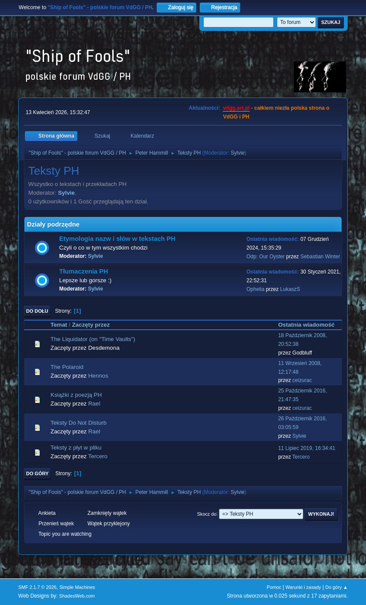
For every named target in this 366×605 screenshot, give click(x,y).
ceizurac (302, 380)
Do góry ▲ (337, 587)
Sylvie (238, 153)
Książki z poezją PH (76, 395)
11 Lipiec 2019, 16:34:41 (306, 448)
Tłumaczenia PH (83, 271)
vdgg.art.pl (236, 108)
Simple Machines (77, 587)
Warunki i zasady (303, 587)
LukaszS (290, 289)
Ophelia (255, 289)
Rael (94, 403)
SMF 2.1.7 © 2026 (37, 587)
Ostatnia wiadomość (306, 324)
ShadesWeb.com (77, 595)
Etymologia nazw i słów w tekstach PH (117, 238)
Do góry (37, 473)
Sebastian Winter (320, 256)
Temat (58, 324)
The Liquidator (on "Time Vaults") (92, 339)
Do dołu (37, 311)
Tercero (97, 456)
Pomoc (274, 587)
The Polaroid (67, 367)
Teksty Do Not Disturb (78, 422)
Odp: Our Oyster (266, 256)
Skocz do (206, 513)
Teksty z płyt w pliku (75, 447)
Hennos (98, 375)
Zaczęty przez (95, 324)
